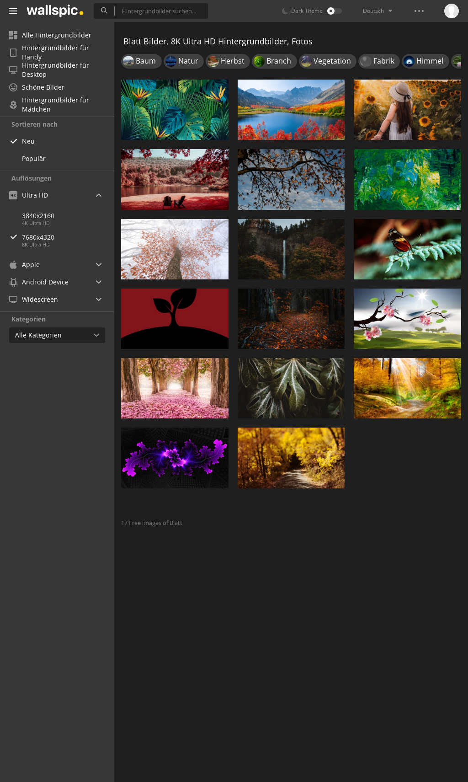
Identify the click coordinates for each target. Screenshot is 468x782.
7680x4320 (68, 237)
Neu (28, 141)
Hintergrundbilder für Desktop (49, 70)
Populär (34, 158)
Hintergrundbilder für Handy (49, 52)
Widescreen (33, 299)
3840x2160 (38, 215)
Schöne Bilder (36, 87)
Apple (24, 264)
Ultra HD (28, 195)
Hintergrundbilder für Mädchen (49, 104)
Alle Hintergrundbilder (50, 35)
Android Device (39, 282)
